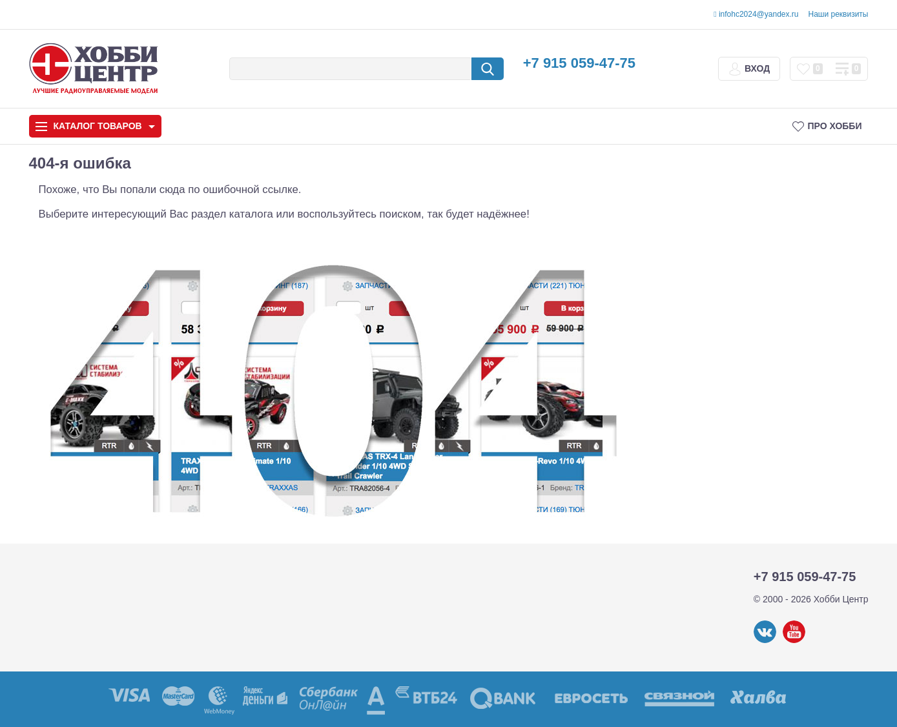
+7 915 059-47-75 (579, 63)
